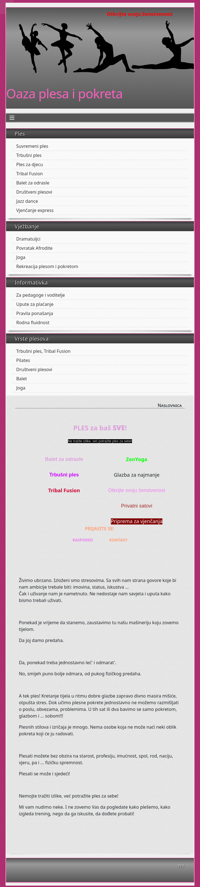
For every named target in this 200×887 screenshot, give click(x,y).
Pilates (23, 360)
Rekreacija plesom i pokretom (47, 266)
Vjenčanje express (34, 210)
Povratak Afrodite (34, 248)
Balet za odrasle (32, 183)
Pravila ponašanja (34, 313)
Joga (20, 257)
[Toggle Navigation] (12, 118)
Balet (21, 379)
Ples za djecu (29, 164)
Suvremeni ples (32, 146)
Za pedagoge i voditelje (40, 295)
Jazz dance (27, 201)
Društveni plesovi (34, 192)
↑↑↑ (181, 866)
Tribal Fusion (29, 174)
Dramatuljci (28, 239)
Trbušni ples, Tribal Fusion (43, 351)
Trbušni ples (29, 155)
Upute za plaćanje (34, 304)
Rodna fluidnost (32, 322)
